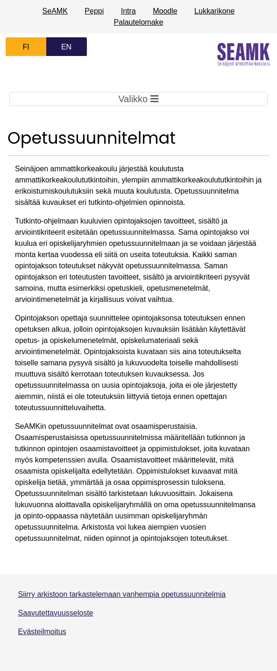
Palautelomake (138, 22)
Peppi (94, 11)
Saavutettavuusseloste (55, 613)
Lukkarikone (214, 11)
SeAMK (55, 11)
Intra (128, 11)
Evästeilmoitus (42, 632)
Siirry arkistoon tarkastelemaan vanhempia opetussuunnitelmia (122, 594)
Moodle (165, 11)
